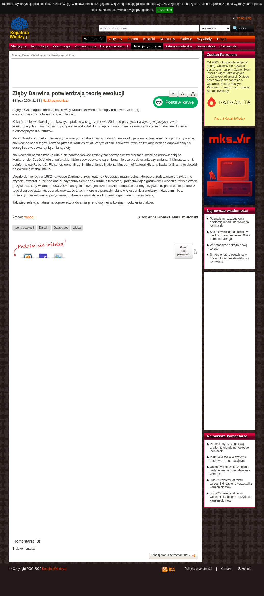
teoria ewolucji (24, 227)
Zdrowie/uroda (85, 46)
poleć (195, 252)
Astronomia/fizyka (178, 46)
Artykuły (115, 39)
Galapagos (61, 227)
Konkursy (167, 39)
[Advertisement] (105, 72)
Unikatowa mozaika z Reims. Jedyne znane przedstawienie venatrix (230, 470)
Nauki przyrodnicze (147, 46)
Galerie (186, 39)
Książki (149, 39)
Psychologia (62, 46)
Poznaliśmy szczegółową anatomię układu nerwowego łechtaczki (229, 222)
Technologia (39, 46)
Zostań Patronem (222, 54)
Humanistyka (205, 46)
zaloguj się (244, 18)
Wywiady (204, 39)
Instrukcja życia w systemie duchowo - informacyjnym (228, 459)
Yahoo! (29, 217)
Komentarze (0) (27, 541)
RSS (171, 569)
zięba (77, 227)
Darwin (43, 227)
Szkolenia (244, 569)
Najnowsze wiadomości (227, 211)
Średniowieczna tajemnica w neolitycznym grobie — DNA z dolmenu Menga (230, 235)
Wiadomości (94, 39)
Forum (133, 39)
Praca (222, 39)
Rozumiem (164, 10)
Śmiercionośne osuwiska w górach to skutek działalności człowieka (229, 258)
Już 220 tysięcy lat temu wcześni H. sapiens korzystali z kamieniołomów (231, 483)
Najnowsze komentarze (227, 436)
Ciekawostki (228, 46)
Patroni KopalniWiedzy (229, 118)
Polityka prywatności (198, 569)
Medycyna (18, 46)
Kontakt (226, 569)
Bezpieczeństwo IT (114, 46)
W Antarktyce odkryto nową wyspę (228, 246)
